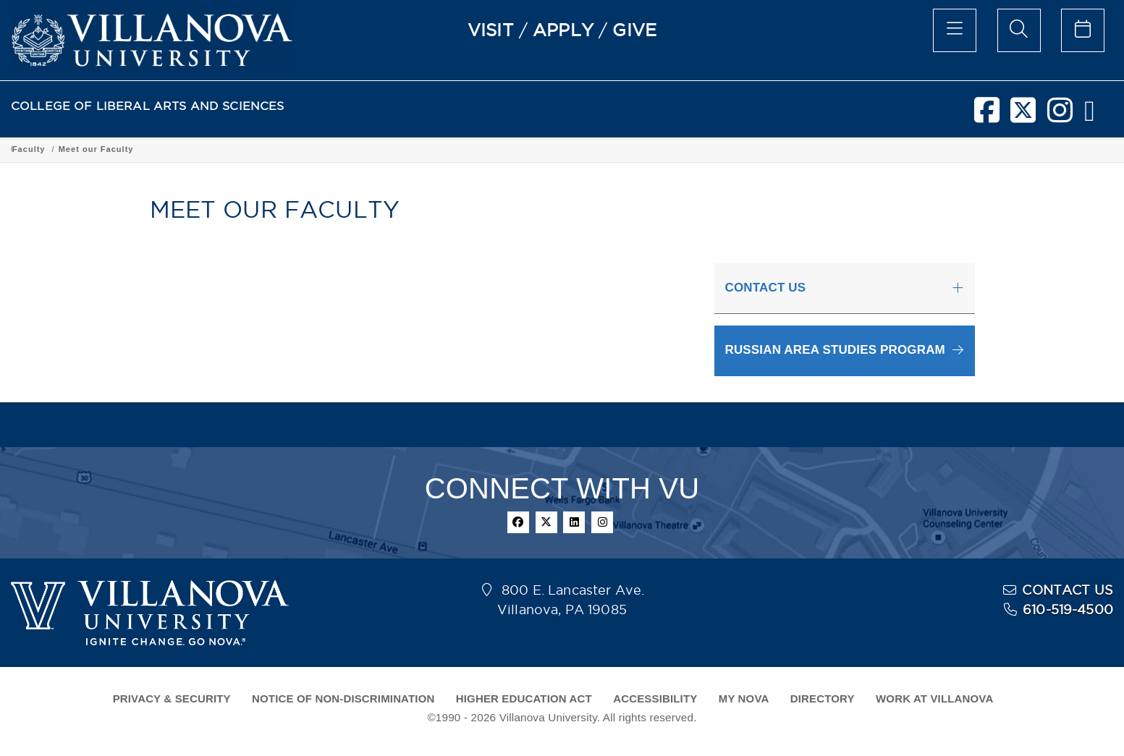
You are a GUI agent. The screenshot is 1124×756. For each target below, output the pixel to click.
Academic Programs (233, 149)
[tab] (844, 288)
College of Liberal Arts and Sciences (93, 149)
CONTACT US (1067, 590)
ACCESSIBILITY (655, 698)
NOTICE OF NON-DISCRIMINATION (343, 698)
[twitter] (1023, 116)
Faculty (639, 149)
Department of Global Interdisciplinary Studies (396, 149)
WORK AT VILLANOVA (934, 698)
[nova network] (1089, 116)
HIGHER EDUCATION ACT (524, 698)
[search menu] (1019, 30)
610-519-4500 (1068, 609)
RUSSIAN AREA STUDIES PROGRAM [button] (835, 350)
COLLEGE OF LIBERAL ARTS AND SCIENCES (147, 106)
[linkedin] (574, 522)
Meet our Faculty (707, 149)
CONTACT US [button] (765, 287)
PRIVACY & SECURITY (172, 698)
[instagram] (1060, 116)
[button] (844, 350)
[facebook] (987, 116)
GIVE (634, 29)
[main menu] (954, 30)
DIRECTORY (822, 698)
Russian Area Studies (562, 149)
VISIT (491, 29)
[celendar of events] (1082, 30)
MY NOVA (744, 698)
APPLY (563, 29)
